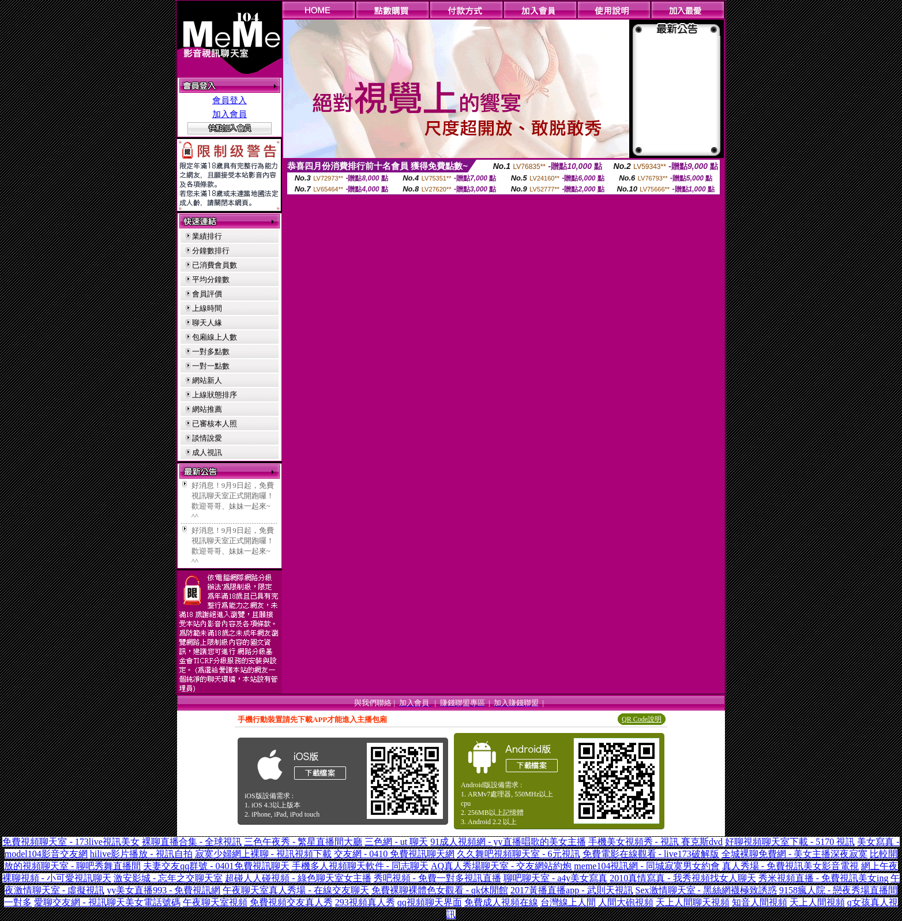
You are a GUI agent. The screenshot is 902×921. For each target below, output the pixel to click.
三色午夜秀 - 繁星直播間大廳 (303, 842)
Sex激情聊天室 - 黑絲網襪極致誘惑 (706, 890)
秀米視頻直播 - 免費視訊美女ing (823, 878)
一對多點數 (211, 351)
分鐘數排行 (211, 250)
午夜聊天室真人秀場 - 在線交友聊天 (296, 890)
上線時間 (207, 308)
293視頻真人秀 (365, 902)
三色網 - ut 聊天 (396, 842)
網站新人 (207, 380)
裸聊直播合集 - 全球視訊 (192, 842)
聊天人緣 (207, 322)
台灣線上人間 (568, 902)
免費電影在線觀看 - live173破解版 (650, 854)
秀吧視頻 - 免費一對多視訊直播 (437, 878)
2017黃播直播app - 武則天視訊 (571, 890)
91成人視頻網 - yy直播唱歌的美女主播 (507, 842)
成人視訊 (207, 452)
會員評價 (207, 294)
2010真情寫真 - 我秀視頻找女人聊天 (683, 878)
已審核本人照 (214, 423)
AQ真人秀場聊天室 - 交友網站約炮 (501, 866)
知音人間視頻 (759, 902)
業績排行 (207, 236)
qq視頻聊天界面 (429, 902)
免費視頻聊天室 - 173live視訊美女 (70, 842)
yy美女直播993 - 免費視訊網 (163, 890)
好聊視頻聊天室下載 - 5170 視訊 (790, 842)
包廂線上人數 (214, 337)
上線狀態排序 (214, 394)
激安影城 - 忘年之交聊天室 (168, 878)
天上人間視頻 (817, 902)
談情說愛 (207, 438)
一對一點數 (211, 366)
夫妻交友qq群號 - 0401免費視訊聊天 (216, 866)
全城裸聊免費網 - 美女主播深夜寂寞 (794, 854)
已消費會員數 (214, 265)
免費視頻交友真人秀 (291, 902)
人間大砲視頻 (625, 902)
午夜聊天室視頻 (215, 902)
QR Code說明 (642, 719)
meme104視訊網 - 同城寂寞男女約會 (646, 866)
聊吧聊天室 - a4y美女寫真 (555, 878)
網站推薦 (207, 409)
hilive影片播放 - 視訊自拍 (141, 854)
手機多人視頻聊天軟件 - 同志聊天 (360, 866)
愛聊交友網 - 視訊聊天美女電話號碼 (107, 902)
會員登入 (229, 100)
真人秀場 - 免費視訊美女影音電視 (790, 866)
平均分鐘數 (211, 279)
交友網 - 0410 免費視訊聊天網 (394, 854)
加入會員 (229, 114)
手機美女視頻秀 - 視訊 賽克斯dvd (655, 842)
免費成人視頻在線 (501, 902)
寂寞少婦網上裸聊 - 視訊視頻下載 (263, 854)
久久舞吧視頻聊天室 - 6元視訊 (518, 854)
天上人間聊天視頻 (693, 902)
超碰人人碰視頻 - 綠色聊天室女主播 (298, 878)
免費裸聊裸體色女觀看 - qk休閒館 (439, 890)
